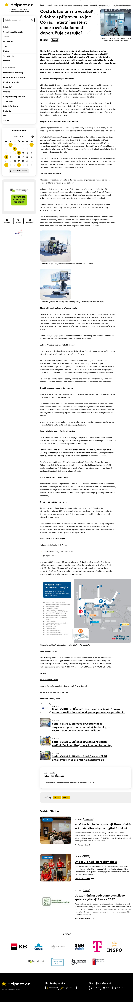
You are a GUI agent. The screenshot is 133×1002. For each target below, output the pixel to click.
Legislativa (8, 41)
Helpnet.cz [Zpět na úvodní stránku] (21, 5)
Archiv (6, 120)
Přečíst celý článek (82, 845)
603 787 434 (52, 988)
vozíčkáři (66, 797)
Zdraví (6, 36)
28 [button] (11, 145)
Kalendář (7, 87)
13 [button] (19, 153)
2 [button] (31, 145)
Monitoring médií (11, 82)
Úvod (42, 5)
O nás (6, 116)
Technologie (8, 56)
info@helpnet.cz (68, 988)
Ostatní (6, 60)
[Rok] (21, 136)
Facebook (7, 221)
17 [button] (6, 157)
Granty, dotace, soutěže (14, 77)
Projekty (7, 111)
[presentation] (55, 830)
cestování (57, 797)
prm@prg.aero (49, 555)
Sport (5, 46)
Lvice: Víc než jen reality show (96, 862)
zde (65, 152)
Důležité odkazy (10, 106)
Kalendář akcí (19, 130)
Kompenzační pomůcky (14, 96)
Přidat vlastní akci (20, 171)
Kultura (6, 51)
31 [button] (6, 165)
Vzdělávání (8, 101)
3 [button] (18, 165)
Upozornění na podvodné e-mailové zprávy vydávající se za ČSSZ (100, 897)
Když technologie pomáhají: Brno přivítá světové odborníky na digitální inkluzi (103, 826)
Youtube (18, 221)
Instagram (29, 221)
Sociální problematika (13, 32)
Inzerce (6, 92)
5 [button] (14, 149)
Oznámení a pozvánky (13, 72)
